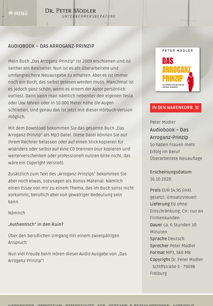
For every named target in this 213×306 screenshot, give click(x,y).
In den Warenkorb (175, 107)
